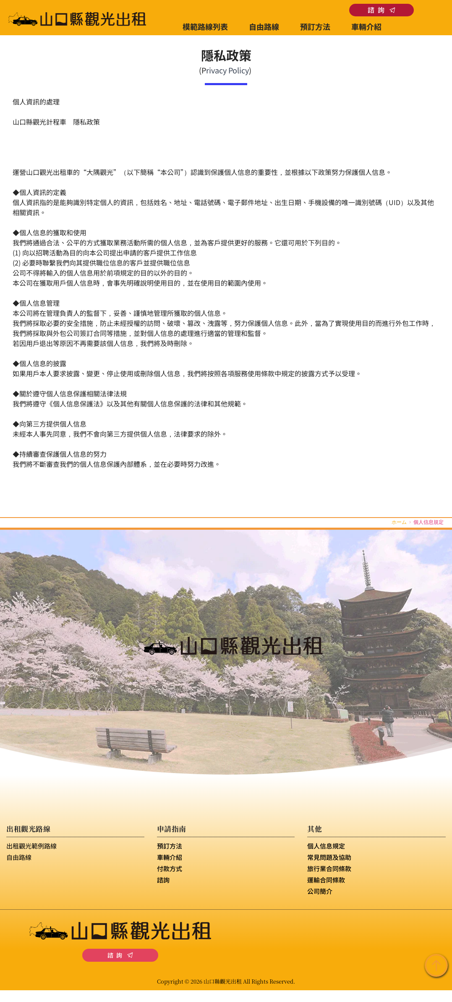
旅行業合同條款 (329, 868)
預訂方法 (169, 845)
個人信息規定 (326, 845)
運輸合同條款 (326, 879)
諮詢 (163, 879)
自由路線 (18, 857)
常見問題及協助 (329, 857)
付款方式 (169, 868)
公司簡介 (319, 891)
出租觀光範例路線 (31, 845)
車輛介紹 (169, 857)
